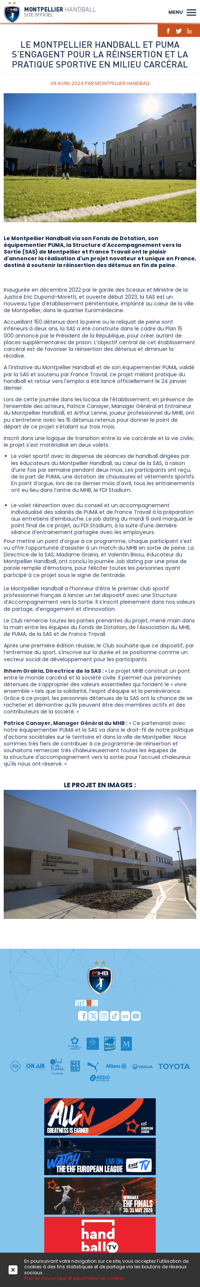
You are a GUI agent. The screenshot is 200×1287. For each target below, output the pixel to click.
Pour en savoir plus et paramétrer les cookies (74, 1278)
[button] (191, 11)
